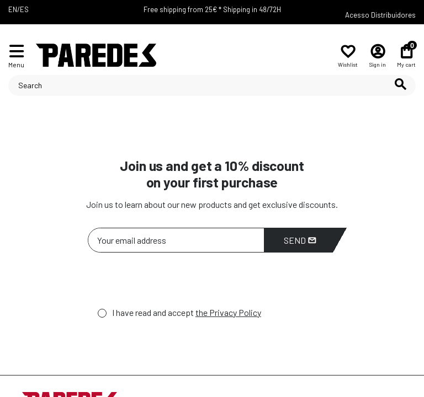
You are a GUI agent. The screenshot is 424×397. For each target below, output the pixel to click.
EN (12, 9)
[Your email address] (176, 240)
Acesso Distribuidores (380, 14)
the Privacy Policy (228, 312)
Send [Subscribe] (300, 240)
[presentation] (172, 282)
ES (24, 9)
